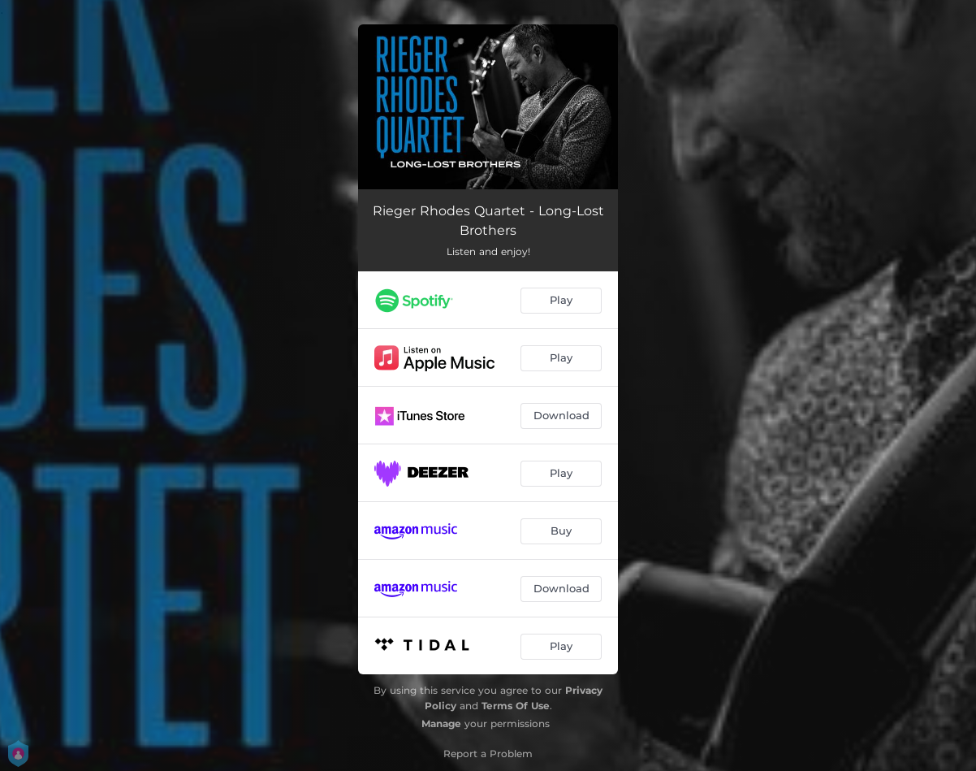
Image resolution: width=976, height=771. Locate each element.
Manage (441, 723)
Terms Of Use (516, 706)
